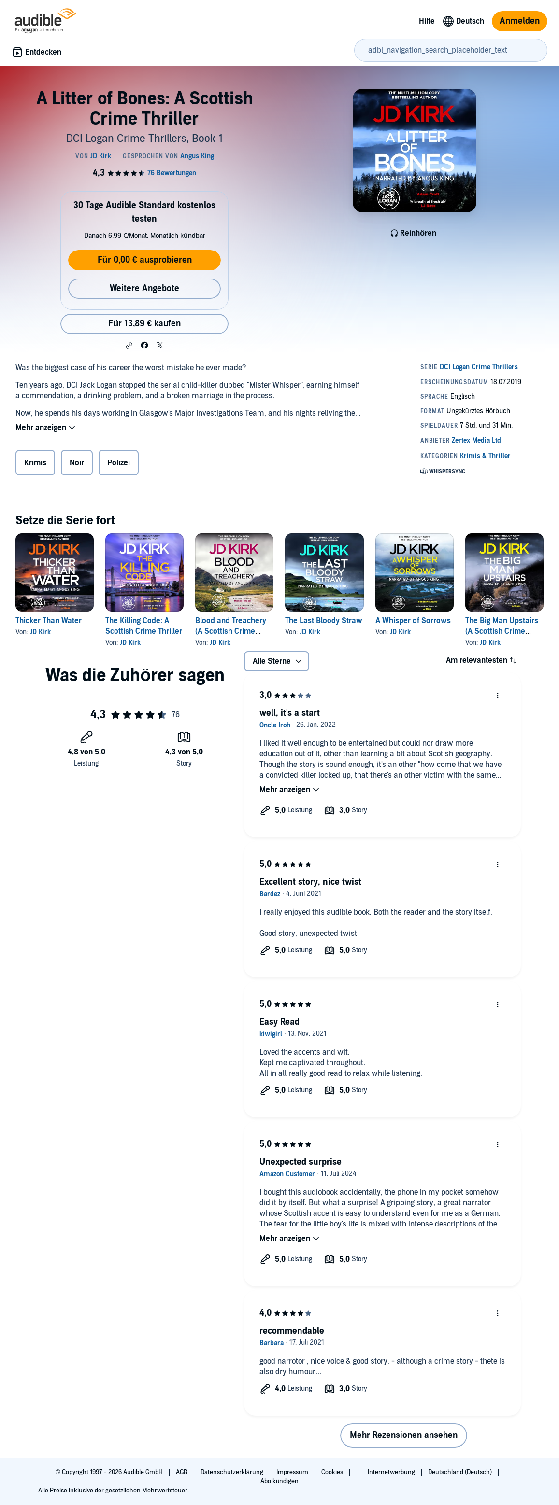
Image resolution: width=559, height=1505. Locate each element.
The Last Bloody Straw (323, 621)
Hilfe (427, 21)
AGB (182, 1472)
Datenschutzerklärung (233, 1472)
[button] (129, 345)
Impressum (293, 1472)
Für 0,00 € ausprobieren (145, 260)
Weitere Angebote (144, 288)
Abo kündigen (279, 1481)
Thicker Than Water (48, 621)
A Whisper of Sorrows (413, 621)
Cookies (332, 1472)
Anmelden (520, 21)
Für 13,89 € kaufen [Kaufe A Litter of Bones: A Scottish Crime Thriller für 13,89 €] (144, 324)
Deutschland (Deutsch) (460, 1472)
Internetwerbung (392, 1472)
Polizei (118, 463)
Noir (77, 463)
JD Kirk (40, 632)
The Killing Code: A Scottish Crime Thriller (143, 626)
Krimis (35, 463)
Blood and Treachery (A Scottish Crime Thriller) (230, 631)
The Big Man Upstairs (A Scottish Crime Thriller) (501, 631)
